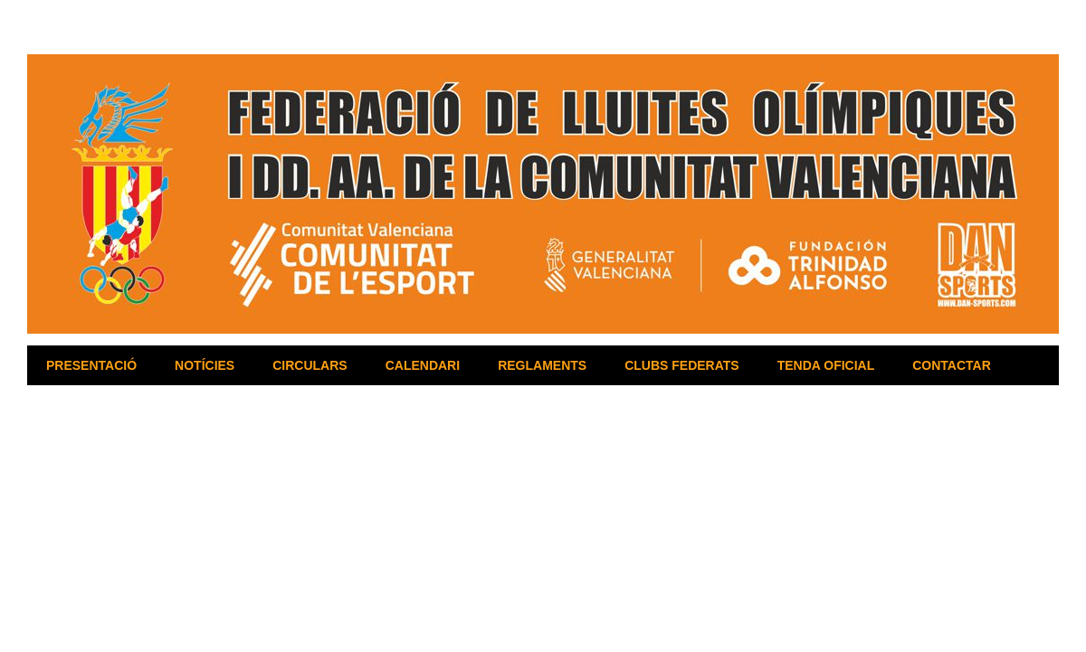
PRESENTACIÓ (91, 365)
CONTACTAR (951, 365)
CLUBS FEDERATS (681, 365)
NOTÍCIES (204, 365)
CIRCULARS (309, 365)
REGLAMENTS (542, 365)
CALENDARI (423, 365)
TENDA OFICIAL (826, 365)
